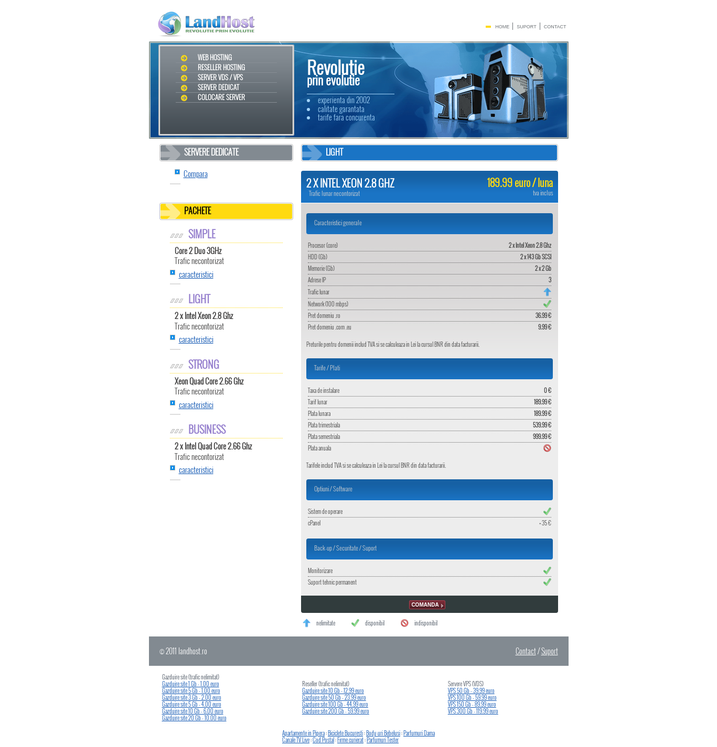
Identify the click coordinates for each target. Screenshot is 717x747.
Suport (526, 26)
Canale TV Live (295, 739)
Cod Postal (323, 739)
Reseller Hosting (221, 67)
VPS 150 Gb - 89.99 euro (472, 704)
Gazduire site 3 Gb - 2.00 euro (191, 697)
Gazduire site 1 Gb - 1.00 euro (190, 683)
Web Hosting (215, 57)
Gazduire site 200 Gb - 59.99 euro (335, 711)
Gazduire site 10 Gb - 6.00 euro (192, 711)
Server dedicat (218, 87)
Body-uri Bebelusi (383, 733)
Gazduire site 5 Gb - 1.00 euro (191, 690)
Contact (555, 26)
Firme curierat (350, 739)
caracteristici (196, 274)
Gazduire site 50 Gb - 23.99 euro (334, 697)
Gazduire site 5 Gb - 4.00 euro (191, 704)
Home (502, 26)
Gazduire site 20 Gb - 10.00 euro (194, 717)
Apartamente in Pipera (303, 733)
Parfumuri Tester (383, 739)
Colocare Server (221, 97)
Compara (196, 173)
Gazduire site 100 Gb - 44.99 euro (335, 704)
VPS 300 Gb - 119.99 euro (473, 711)
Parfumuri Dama (419, 733)
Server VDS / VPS (220, 77)
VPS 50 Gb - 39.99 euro (471, 690)
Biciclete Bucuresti (345, 733)
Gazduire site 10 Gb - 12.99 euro (333, 690)
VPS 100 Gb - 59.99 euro (472, 697)
